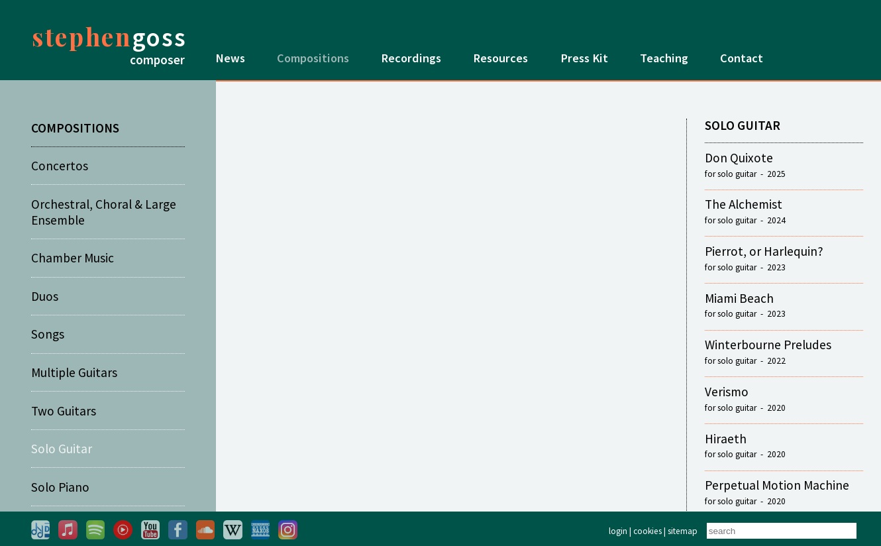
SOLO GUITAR (742, 125)
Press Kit (584, 58)
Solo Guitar (61, 449)
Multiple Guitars (74, 372)
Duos (44, 296)
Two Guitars (63, 411)
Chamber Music (72, 258)
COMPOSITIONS (75, 128)
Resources (500, 58)
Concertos (59, 166)
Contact (741, 58)
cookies (647, 531)
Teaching (664, 58)
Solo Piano (60, 487)
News (230, 58)
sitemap (683, 531)
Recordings (411, 58)
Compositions (313, 58)
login (618, 531)
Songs (47, 334)
